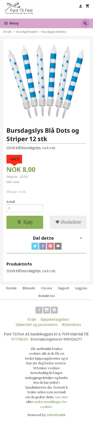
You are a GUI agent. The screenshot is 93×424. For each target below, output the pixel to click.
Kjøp (25, 222)
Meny (11, 23)
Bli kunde (28, 288)
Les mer (61, 397)
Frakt (32, 320)
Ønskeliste (68, 222)
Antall (10, 202)
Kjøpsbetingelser (55, 320)
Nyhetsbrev (71, 325)
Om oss (46, 288)
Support (63, 288)
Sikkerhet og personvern (37, 325)
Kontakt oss (46, 296)
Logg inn (81, 288)
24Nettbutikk (56, 415)
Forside (7, 31)
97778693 (19, 339)
